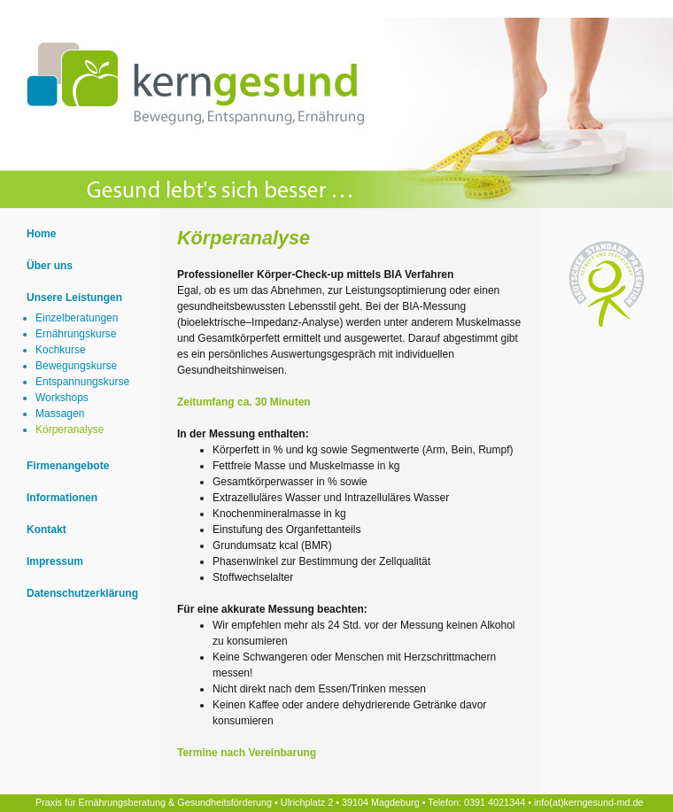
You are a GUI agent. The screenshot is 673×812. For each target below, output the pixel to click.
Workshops (62, 397)
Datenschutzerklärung (82, 593)
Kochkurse (60, 350)
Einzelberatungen (76, 318)
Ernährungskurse (75, 334)
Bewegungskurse (76, 366)
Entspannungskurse (82, 381)
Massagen (59, 413)
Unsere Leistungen (74, 297)
